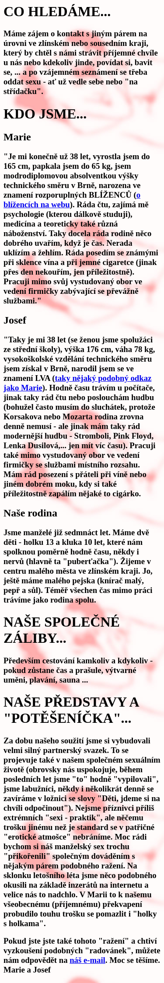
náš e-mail (87, 960)
